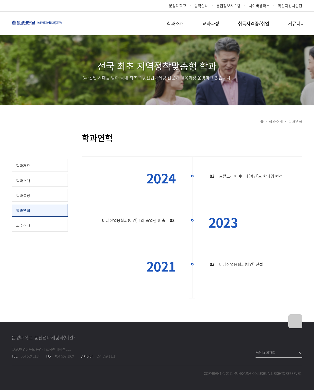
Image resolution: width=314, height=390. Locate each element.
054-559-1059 (64, 356)
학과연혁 (23, 210)
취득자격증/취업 (253, 23)
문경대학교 (177, 6)
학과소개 (175, 23)
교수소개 (23, 225)
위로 (295, 321)
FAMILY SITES (265, 352)
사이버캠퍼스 (259, 6)
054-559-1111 (106, 356)
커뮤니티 (296, 23)
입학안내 (201, 6)
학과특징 (23, 195)
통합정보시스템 (228, 6)
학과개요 (23, 165)
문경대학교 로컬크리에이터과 (36, 25)
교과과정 (210, 23)
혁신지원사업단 (290, 6)
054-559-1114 (30, 356)
